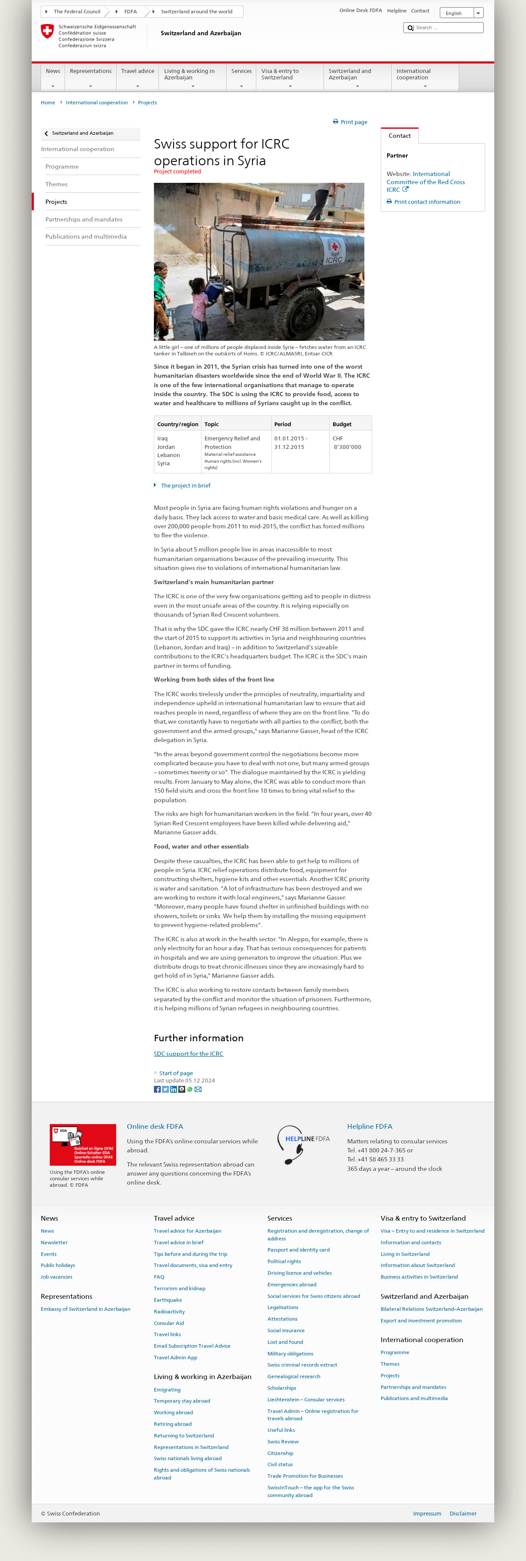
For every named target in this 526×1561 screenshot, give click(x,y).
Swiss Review (283, 1442)
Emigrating (167, 1389)
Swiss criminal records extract (302, 1365)
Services (241, 79)
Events (49, 1254)
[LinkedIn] (174, 1088)
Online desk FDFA (155, 1126)
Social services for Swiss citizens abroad (314, 1296)
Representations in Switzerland (191, 1447)
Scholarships (282, 1388)
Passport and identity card (299, 1250)
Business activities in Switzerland (419, 1277)
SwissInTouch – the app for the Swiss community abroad (311, 1491)
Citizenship (280, 1453)
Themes (390, 1364)
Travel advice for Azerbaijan (187, 1231)
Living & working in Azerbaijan (192, 79)
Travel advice (138, 79)
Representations (91, 79)
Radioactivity (169, 1312)
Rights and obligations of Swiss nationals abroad (202, 1473)
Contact (396, 135)
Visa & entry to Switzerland (290, 79)
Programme (395, 1352)
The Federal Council (77, 12)
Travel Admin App (175, 1358)
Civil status (280, 1464)
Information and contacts (411, 1243)
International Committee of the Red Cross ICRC (426, 181)
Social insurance (286, 1331)
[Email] (198, 1088)
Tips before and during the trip (190, 1254)
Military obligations (290, 1353)
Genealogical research (294, 1376)
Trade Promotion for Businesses (305, 1476)
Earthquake (168, 1300)
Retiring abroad (173, 1424)
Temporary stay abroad (182, 1401)
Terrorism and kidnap (179, 1288)
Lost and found (285, 1342)
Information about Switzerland (418, 1265)
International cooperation (425, 79)
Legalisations (283, 1307)
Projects (390, 1376)
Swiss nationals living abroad (188, 1458)
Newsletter (54, 1243)
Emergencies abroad (292, 1285)
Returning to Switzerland (184, 1436)
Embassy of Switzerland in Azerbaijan (85, 1309)
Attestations (283, 1319)
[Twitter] (166, 1088)
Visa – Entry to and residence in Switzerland (432, 1231)
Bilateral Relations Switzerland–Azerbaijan (432, 1309)
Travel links (167, 1334)
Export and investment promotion (421, 1320)
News (53, 79)
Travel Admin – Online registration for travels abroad (313, 1415)
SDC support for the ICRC (188, 1053)
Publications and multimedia (414, 1398)
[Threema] (182, 1088)
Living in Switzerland (405, 1254)
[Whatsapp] (190, 1088)
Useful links (281, 1430)
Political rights (284, 1261)
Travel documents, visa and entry (193, 1265)
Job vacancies (56, 1277)
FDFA (130, 12)
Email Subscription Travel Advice (192, 1346)
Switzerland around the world (196, 12)
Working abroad (173, 1412)
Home (48, 103)
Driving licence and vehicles (300, 1273)
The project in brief (185, 485)
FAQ (159, 1277)
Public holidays (58, 1265)
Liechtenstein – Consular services (306, 1400)
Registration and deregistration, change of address (318, 1234)
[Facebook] (158, 1088)
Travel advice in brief (179, 1243)
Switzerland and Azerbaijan (358, 79)
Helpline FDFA (370, 1126)
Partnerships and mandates (413, 1387)
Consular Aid (169, 1323)
